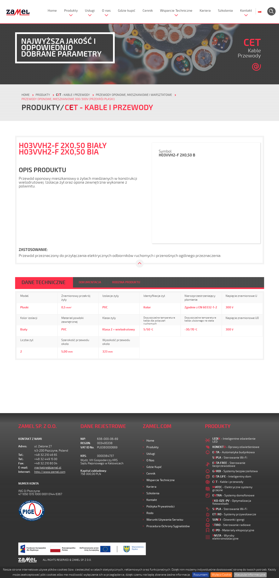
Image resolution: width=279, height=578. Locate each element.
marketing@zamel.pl (47, 467)
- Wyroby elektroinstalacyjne (225, 537)
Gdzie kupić (126, 10)
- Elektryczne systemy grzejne (232, 488)
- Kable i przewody (73, 95)
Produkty (71, 10)
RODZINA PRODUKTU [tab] (126, 282)
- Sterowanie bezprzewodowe (228, 464)
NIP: (83, 439)
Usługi (90, 10)
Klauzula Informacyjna (250, 575)
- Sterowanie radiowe (231, 525)
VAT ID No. (87, 447)
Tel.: (21, 454)
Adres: (22, 446)
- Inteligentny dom (231, 476)
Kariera (205, 10)
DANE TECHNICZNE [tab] (43, 282)
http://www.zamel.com (49, 472)
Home (52, 10)
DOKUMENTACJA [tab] (90, 282)
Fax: (21, 463)
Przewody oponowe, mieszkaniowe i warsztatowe (134, 95)
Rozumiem (200, 575)
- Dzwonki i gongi (228, 519)
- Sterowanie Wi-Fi (229, 457)
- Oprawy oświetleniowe (235, 447)
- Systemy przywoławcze (234, 514)
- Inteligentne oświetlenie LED (234, 440)
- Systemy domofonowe (233, 495)
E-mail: (23, 467)
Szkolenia (225, 10)
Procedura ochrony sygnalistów (168, 526)
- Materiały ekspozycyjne (233, 530)
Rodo (149, 513)
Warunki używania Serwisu (164, 519)
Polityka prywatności (160, 506)
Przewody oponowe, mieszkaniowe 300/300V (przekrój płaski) (68, 99)
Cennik (148, 10)
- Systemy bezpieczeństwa (235, 471)
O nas (106, 10)
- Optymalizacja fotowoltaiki (231, 502)
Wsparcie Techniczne (176, 10)
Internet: (24, 471)
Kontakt (246, 10)
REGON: (85, 443)
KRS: (83, 456)
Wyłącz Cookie (221, 575)
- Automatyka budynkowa (233, 452)
